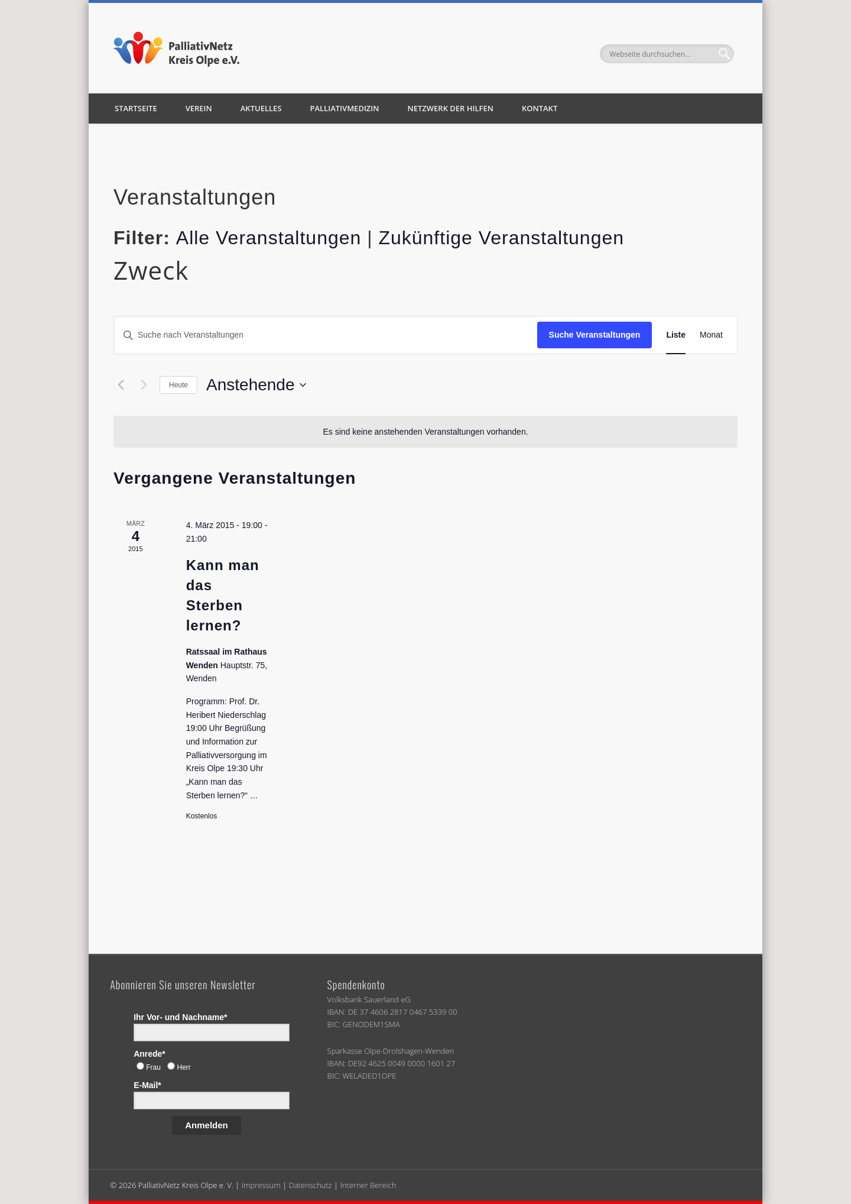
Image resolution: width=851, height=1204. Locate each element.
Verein (199, 108)
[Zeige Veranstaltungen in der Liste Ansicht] (676, 335)
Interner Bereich (368, 1185)
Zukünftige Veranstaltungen (501, 237)
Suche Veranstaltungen (595, 334)
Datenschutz (310, 1185)
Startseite (136, 108)
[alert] (425, 432)
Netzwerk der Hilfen (450, 108)
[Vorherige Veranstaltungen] (120, 385)
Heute (178, 385)
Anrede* (149, 1054)
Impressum (261, 1185)
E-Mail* (147, 1085)
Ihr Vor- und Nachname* (180, 1017)
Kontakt (539, 108)
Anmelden (206, 1125)
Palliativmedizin (344, 108)
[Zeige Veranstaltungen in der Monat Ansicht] (711, 335)
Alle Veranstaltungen (269, 237)
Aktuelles (261, 108)
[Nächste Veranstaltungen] (144, 385)
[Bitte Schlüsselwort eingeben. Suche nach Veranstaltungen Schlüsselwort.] (325, 335)
